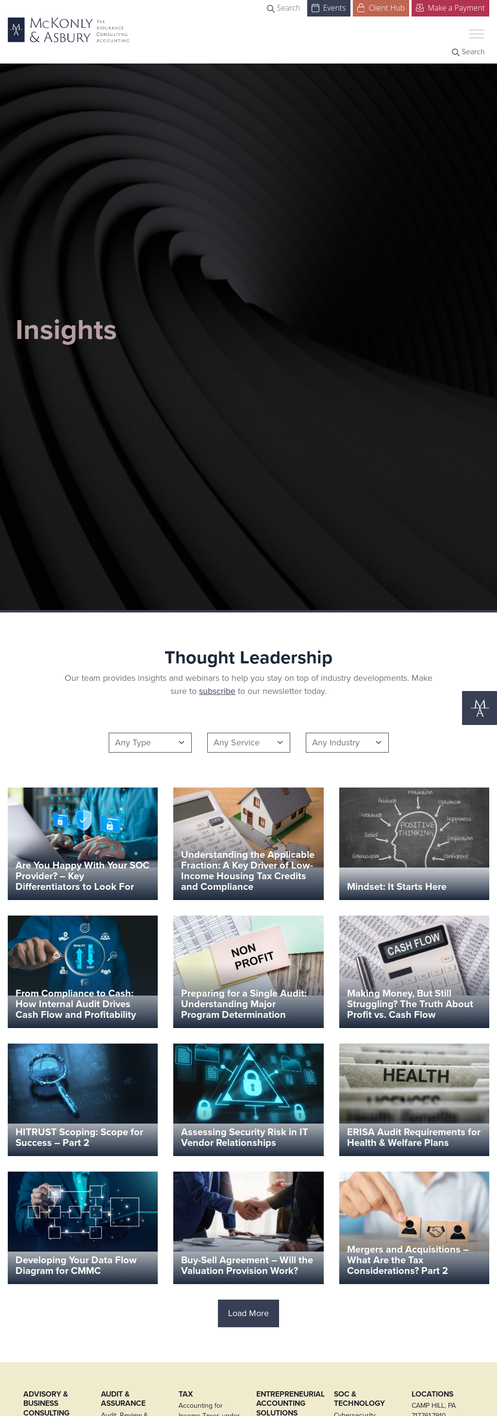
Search (283, 7)
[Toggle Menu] (476, 33)
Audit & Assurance (123, 1398)
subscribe (217, 691)
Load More (248, 1313)
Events (329, 7)
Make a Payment (450, 7)
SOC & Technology (359, 1398)
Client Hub (381, 7)
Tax (186, 1394)
